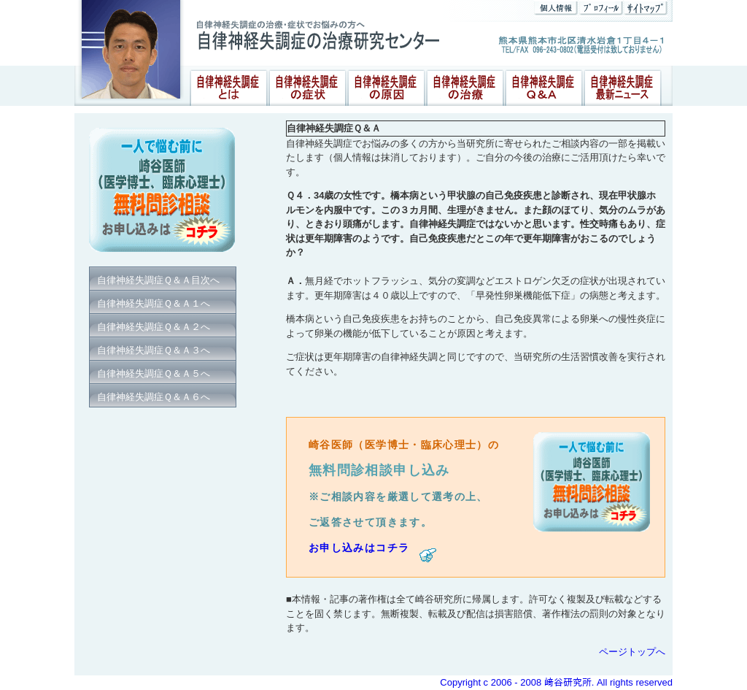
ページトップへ (632, 651)
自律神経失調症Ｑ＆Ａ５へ (153, 373)
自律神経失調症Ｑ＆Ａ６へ (153, 396)
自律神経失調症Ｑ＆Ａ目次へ (158, 280)
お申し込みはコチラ (373, 548)
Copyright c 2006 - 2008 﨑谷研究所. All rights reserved (556, 682)
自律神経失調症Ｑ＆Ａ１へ (153, 303)
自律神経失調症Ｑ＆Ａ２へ (153, 326)
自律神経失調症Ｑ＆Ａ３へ (153, 350)
